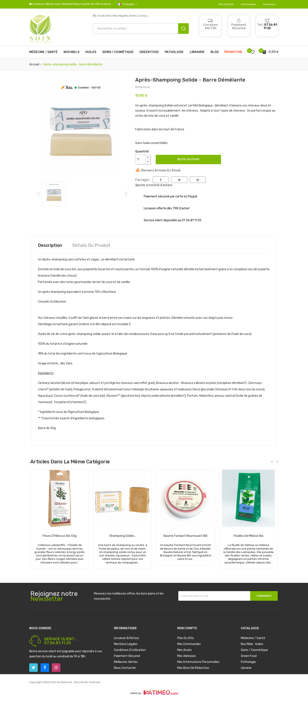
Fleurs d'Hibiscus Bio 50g (60, 536)
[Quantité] (140, 159)
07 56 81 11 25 (270, 26)
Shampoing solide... (122, 536)
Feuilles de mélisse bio (248, 536)
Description (50, 245)
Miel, (115, 15)
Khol (109, 15)
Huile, (102, 15)
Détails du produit (91, 245)
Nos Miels (247, 644)
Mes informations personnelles (198, 662)
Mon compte (226, 4)
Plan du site (185, 638)
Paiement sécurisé (127, 656)
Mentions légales (126, 644)
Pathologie (248, 662)
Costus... (144, 15)
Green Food (249, 656)
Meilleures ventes (126, 662)
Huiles (259, 644)
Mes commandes (189, 644)
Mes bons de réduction (193, 668)
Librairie (246, 668)
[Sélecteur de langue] (124, 4)
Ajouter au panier (188, 159)
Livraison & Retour (126, 638)
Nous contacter (125, 668)
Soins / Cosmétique (254, 650)
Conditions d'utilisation (130, 650)
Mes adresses (186, 656)
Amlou (133, 15)
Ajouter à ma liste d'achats (153, 185)
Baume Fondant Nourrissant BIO (186, 536)
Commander (248, 4)
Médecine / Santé (253, 638)
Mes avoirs (184, 650)
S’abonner (264, 595)
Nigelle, (123, 15)
